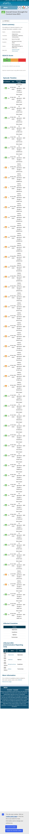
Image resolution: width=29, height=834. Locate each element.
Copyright (15, 689)
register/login (20, 0)
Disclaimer (9, 689)
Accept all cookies (11, 826)
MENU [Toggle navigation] (4, 8)
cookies (27, 689)
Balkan (9, 669)
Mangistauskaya (12, 664)
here (19, 66)
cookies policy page (11, 816)
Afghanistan (11, 654)
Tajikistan (10, 659)
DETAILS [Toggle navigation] (5, 21)
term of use (8, 0)
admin (25, 0)
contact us (13, 0)
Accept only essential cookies (14, 830)
